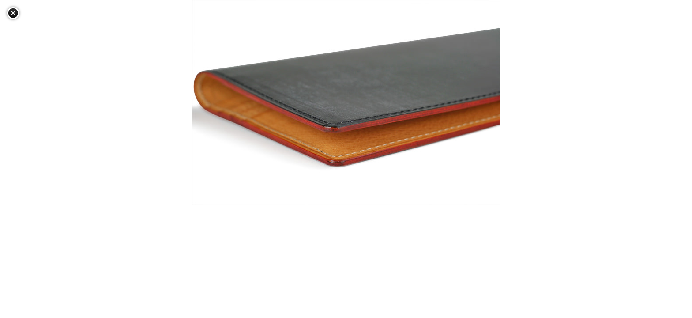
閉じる (13, 13)
